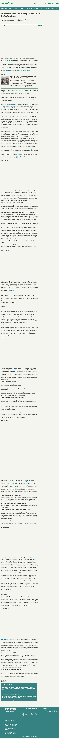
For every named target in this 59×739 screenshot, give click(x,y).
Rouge (14, 368)
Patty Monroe (27, 480)
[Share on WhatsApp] (43, 26)
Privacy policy (33, 712)
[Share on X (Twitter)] (41, 26)
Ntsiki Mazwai (7, 70)
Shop (42, 8)
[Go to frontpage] (7, 3)
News (10, 8)
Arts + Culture (34, 8)
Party (16, 369)
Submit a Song (33, 713)
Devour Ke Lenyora (5, 639)
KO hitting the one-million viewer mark (21, 660)
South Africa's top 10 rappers (22, 126)
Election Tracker (54, 8)
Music (15, 8)
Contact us (33, 711)
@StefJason (18, 157)
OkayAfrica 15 (4, 8)
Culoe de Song (15, 483)
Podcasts (47, 8)
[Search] (46, 3)
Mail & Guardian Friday (19, 154)
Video (28, 8)
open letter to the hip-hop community (23, 70)
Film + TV (22, 8)
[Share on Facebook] (39, 26)
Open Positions (34, 714)
